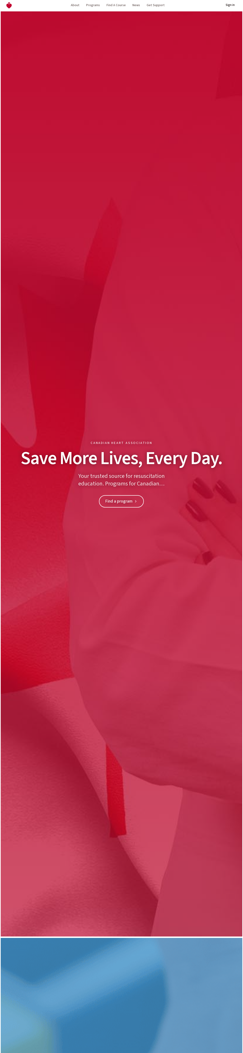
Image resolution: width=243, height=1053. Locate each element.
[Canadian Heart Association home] (9, 5)
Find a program (121, 501)
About (75, 5)
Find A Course (116, 5)
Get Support (156, 5)
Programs (93, 5)
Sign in (230, 5)
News (136, 5)
